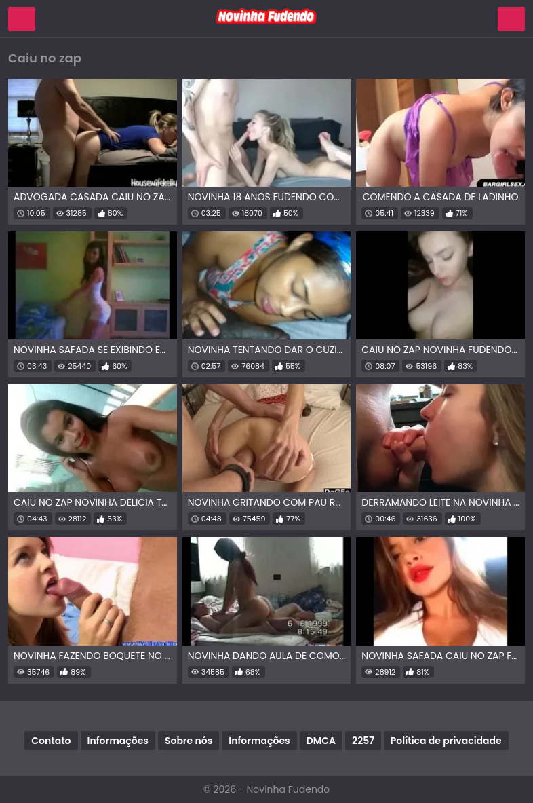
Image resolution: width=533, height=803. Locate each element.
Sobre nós (188, 740)
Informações (118, 740)
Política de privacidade (446, 740)
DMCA (321, 740)
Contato (51, 740)
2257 (363, 740)
